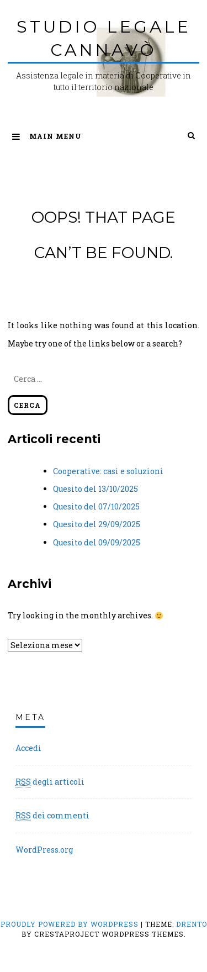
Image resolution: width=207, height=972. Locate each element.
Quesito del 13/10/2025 (95, 489)
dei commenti (52, 815)
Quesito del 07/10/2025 (96, 506)
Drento (191, 924)
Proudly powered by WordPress (71, 924)
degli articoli (49, 781)
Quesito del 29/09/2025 (96, 524)
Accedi (28, 748)
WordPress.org (44, 849)
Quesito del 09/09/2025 (96, 542)
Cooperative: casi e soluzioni (108, 471)
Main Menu (47, 136)
